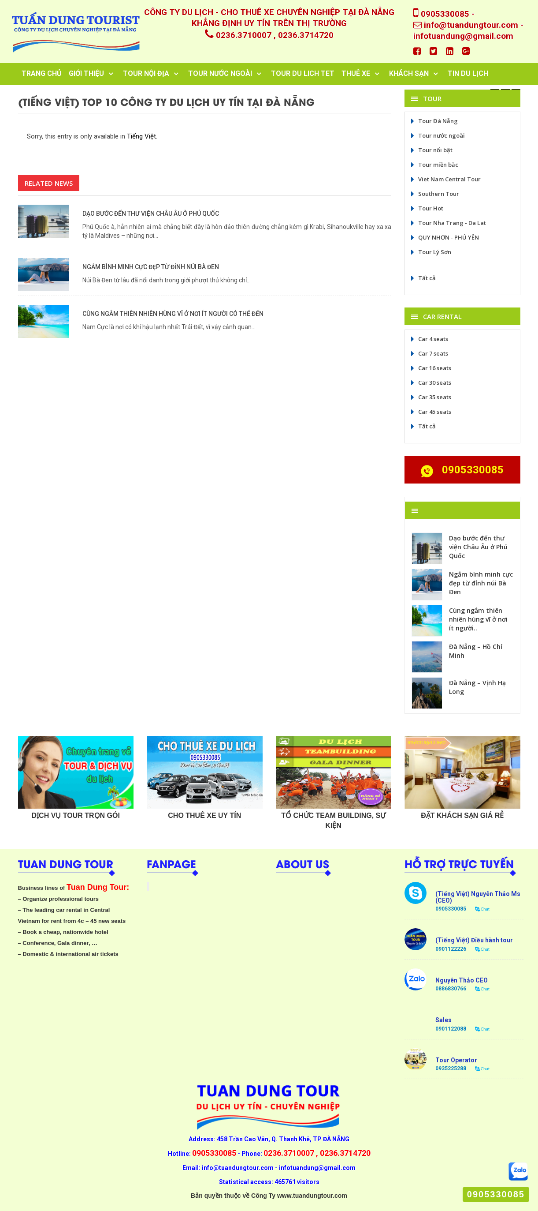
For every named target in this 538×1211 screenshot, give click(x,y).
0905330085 (496, 1194)
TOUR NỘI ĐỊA (146, 73)
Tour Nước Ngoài (220, 73)
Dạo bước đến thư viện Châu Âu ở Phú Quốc (150, 213)
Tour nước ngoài (437, 135)
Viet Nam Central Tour (445, 179)
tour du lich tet (302, 73)
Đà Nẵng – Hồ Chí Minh (475, 651)
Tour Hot (426, 208)
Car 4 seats (428, 339)
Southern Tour (434, 194)
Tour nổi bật (431, 150)
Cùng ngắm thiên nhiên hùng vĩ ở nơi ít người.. (478, 619)
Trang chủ (42, 73)
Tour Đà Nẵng (433, 121)
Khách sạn (409, 73)
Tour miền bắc (433, 165)
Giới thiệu (86, 73)
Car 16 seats (430, 368)
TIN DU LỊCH (468, 73)
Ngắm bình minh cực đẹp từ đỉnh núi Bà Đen (150, 266)
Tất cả (422, 278)
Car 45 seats (430, 412)
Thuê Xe (355, 73)
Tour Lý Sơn (430, 252)
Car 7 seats (428, 353)
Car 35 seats (430, 397)
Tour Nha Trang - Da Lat (447, 223)
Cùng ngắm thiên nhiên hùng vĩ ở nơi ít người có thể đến (172, 313)
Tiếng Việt (141, 136)
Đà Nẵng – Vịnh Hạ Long (477, 687)
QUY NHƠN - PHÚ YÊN (444, 237)
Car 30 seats (430, 382)
